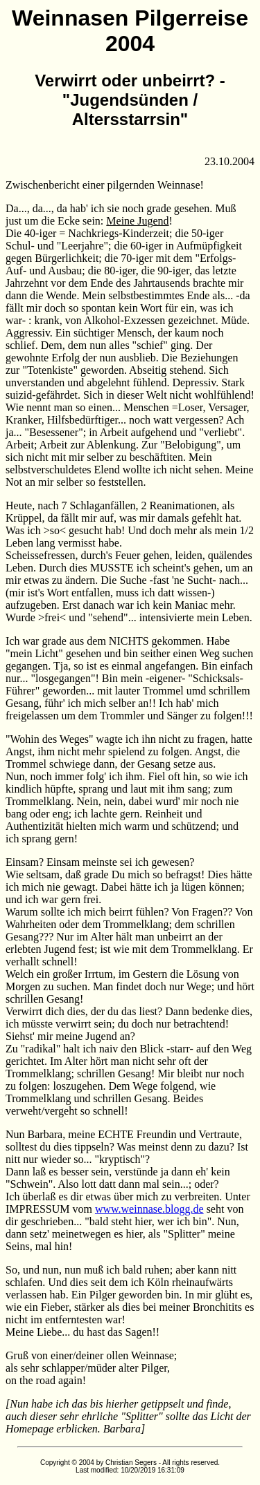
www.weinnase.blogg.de (149, 1209)
